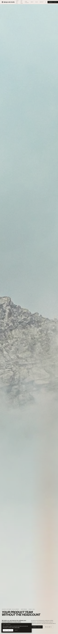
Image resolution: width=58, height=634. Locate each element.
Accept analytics (8, 630)
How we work (48, 626)
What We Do (17, 2)
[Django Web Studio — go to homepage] (8, 2)
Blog (36, 2)
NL (45, 2)
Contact (41, 2)
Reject (16, 630)
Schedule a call (37, 626)
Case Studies (27, 2)
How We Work (22, 2)
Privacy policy (17, 627)
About (32, 2)
